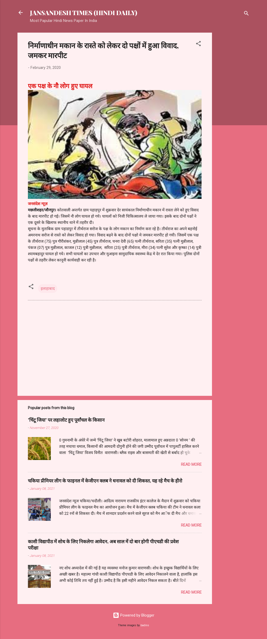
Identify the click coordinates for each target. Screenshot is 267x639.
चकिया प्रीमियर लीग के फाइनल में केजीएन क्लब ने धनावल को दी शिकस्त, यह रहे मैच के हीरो (105, 480)
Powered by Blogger (133, 615)
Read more (191, 464)
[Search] (246, 14)
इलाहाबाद (48, 288)
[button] (198, 44)
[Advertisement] (233, 111)
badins (145, 625)
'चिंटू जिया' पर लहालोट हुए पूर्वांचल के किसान (66, 420)
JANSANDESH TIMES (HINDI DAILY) (83, 12)
